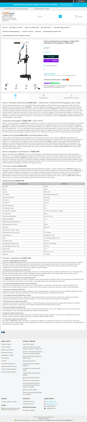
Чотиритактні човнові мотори (31, 380)
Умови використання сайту (52, 31)
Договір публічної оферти (8, 372)
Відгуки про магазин (7, 349)
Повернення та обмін (7, 355)
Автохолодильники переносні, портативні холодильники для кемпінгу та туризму (31, 385)
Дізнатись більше (66, 5)
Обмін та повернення (32, 27)
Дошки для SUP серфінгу (30, 389)
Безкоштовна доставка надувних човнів (16, 35)
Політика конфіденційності (11, 31)
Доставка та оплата (16, 27)
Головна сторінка (6, 344)
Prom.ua (52, 417)
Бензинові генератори (29, 361)
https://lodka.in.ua (51, 401)
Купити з (52, 60)
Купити (52, 56)
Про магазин (5, 358)
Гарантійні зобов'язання (61, 27)
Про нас (5, 27)
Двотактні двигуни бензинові (31, 377)
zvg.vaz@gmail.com (51, 404)
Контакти (38, 31)
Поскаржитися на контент (52, 420)
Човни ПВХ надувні (28, 344)
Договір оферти (46, 27)
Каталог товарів (27, 31)
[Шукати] (60, 16)
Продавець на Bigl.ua (43, 418)
